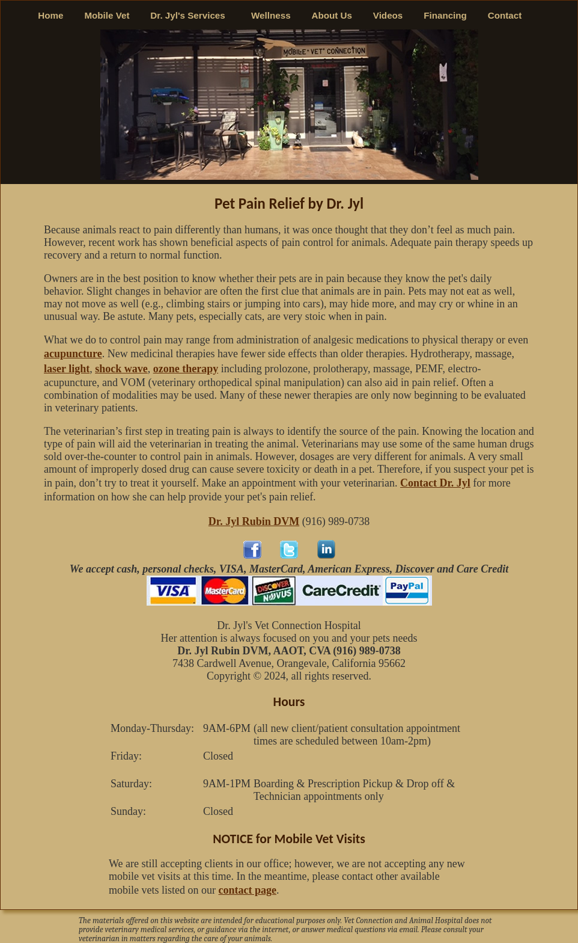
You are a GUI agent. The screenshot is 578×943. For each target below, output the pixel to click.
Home (50, 15)
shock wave (121, 369)
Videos (388, 15)
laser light (67, 369)
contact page (247, 890)
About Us (331, 15)
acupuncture (73, 354)
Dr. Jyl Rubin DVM (253, 521)
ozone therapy (185, 369)
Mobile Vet (106, 15)
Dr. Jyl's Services (190, 15)
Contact (505, 15)
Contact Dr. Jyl (435, 483)
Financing (445, 15)
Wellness (271, 15)
